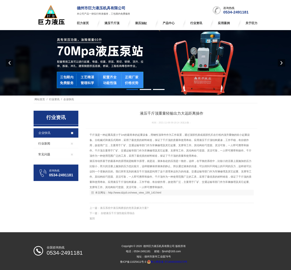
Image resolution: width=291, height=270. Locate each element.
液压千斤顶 (205, 140)
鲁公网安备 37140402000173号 (167, 262)
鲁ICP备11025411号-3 (133, 261)
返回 (92, 218)
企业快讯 (68, 99)
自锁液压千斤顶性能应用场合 (117, 213)
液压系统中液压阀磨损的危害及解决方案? (124, 207)
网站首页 (40, 99)
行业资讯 (54, 99)
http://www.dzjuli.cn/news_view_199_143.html (134, 192)
